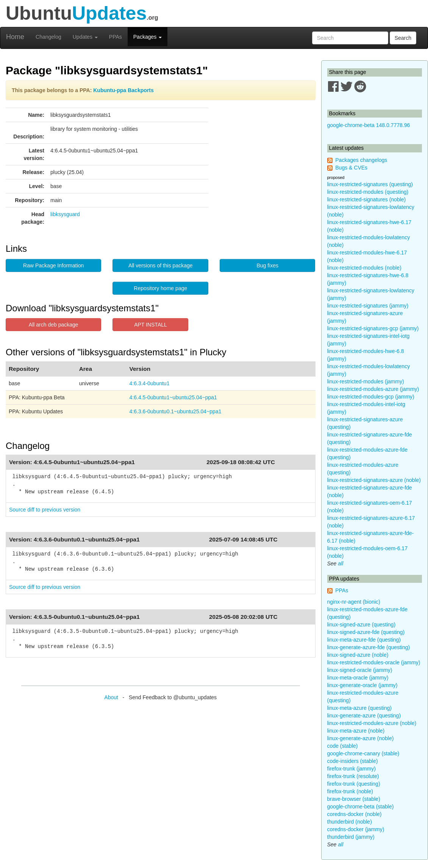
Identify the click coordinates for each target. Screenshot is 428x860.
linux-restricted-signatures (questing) (370, 184)
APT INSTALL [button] (150, 325)
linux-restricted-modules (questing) (368, 192)
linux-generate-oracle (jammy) (362, 685)
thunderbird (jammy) (351, 837)
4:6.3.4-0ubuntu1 (150, 383)
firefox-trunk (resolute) (353, 776)
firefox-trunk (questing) (353, 784)
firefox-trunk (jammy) (351, 769)
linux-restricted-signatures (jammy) (368, 306)
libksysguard (65, 214)
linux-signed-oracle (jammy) (359, 670)
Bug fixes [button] (267, 265)
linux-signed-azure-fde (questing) (366, 632)
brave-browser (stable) (353, 799)
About (111, 697)
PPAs (115, 37)
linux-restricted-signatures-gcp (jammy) (373, 328)
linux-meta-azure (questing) (359, 708)
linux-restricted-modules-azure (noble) (372, 723)
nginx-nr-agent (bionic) (353, 602)
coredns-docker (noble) (354, 814)
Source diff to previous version (44, 510)
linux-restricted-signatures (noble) (366, 199)
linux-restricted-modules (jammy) (365, 381)
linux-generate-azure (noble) (360, 738)
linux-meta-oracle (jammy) (358, 678)
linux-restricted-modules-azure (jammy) (373, 389)
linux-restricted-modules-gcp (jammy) (370, 397)
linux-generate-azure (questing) (364, 715)
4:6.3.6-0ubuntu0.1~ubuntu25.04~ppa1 (176, 411)
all (340, 563)
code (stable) (342, 746)
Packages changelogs (361, 160)
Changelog (48, 37)
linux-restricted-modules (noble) (364, 268)
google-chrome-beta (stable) (360, 807)
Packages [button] (147, 37)
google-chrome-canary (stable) (363, 753)
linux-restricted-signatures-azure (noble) (374, 480)
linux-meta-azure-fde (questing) (364, 640)
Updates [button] (85, 37)
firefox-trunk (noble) (350, 791)
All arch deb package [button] (53, 325)
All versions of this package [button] (160, 265)
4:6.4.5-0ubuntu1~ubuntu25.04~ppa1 (173, 397)
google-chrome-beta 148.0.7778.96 (368, 125)
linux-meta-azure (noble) (356, 731)
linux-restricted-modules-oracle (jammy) (373, 662)
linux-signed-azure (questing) (361, 624)
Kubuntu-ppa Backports (123, 90)
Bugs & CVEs (351, 168)
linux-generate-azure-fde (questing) (368, 647)
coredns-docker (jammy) (355, 829)
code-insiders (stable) (352, 761)
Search (403, 38)
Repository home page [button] (160, 288)
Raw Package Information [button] (53, 265)
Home (15, 37)
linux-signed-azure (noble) (358, 655)
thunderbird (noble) (349, 822)
